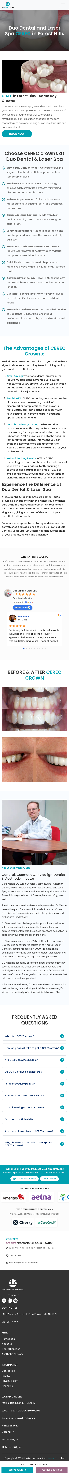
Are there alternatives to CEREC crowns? (34, 1131)
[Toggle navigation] (63, 5)
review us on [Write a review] (22, 607)
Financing (7, 1386)
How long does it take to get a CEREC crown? (34, 1048)
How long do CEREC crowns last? (34, 1095)
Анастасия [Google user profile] (23, 616)
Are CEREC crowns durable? (34, 1060)
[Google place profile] (25, 591)
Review (6, 1376)
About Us (7, 1344)
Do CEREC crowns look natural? (34, 1072)
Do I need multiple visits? (34, 1119)
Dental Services (11, 1349)
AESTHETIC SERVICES (52, 1470)
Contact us (8, 1371)
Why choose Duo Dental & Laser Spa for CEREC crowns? (34, 1144)
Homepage (8, 1339)
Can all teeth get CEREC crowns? (34, 1107)
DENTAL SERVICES (17, 1470)
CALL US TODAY (49, 1178)
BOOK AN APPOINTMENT (24, 1178)
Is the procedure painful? (34, 1084)
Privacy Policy (10, 1381)
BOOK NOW (17, 134)
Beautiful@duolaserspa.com (23, 1262)
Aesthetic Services (12, 1354)
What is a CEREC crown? (34, 1036)
